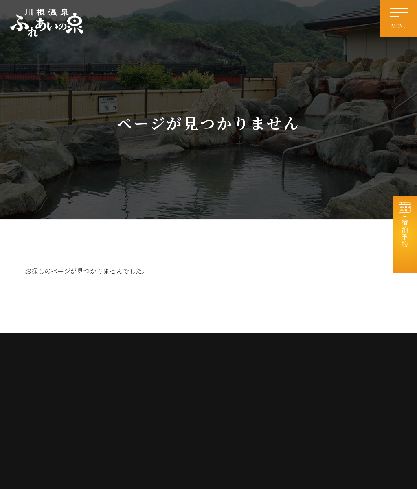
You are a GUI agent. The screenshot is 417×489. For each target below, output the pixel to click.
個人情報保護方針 (333, 410)
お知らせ (323, 352)
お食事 (321, 381)
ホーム (237, 352)
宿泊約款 (323, 425)
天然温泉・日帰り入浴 (254, 366)
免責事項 (240, 410)
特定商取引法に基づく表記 (259, 425)
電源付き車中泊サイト (254, 381)
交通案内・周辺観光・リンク (262, 396)
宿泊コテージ (328, 366)
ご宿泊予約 (404, 238)
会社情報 (323, 396)
